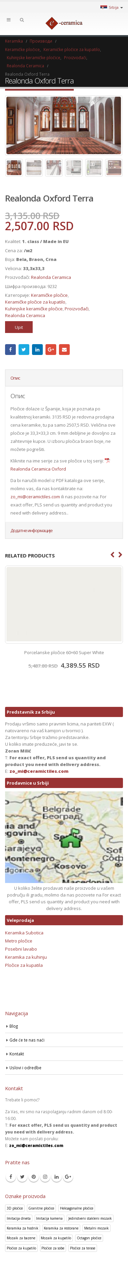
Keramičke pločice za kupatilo (35, 302)
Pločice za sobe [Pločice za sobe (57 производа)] (52, 1248)
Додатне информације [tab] (31, 530)
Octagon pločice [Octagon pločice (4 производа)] (89, 1238)
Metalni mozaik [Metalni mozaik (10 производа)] (96, 1228)
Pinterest (34, 1177)
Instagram (45, 1177)
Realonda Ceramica (51, 277)
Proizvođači (77, 309)
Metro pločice (18, 941)
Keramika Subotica (24, 933)
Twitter (24, 349)
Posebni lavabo (21, 949)
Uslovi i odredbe (25, 1067)
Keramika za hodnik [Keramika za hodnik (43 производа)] (22, 1228)
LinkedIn (37, 349)
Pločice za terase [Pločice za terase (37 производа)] (82, 1248)
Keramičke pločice (49, 295)
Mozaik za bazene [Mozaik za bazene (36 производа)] (21, 1238)
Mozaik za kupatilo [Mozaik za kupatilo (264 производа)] (56, 1238)
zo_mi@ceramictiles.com (35, 497)
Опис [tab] (15, 378)
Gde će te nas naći (26, 1040)
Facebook (10, 349)
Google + (50, 349)
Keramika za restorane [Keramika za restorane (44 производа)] (61, 1228)
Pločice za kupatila (24, 965)
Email (64, 349)
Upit (19, 327)
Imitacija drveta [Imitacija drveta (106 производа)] (19, 1218)
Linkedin (57, 1177)
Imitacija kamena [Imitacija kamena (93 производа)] (49, 1218)
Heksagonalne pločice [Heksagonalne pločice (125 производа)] (76, 1208)
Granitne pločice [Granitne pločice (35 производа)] (41, 1208)
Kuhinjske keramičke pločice (34, 309)
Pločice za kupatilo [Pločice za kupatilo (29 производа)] (21, 1248)
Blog (13, 1026)
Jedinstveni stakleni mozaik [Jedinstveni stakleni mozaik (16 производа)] (90, 1218)
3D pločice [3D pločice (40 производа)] (15, 1208)
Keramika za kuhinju (26, 957)
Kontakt (16, 1053)
